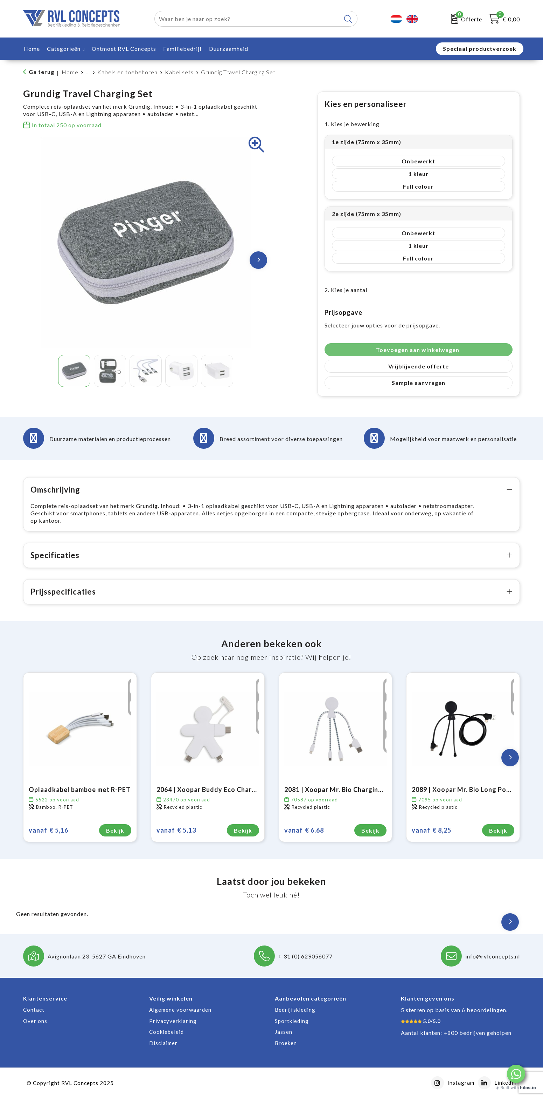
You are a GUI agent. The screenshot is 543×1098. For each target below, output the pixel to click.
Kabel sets (179, 72)
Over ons (35, 1021)
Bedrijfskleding (295, 1009)
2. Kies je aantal (346, 289)
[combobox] (247, 19)
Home (70, 72)
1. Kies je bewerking (352, 124)
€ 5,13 (176, 830)
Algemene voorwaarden (180, 1009)
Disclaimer (163, 1043)
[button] (516, 1074)
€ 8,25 (431, 830)
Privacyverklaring (173, 1021)
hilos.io (528, 1087)
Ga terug (41, 71)
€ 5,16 (48, 830)
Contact (33, 1009)
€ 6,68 (304, 830)
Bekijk (115, 830)
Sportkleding (292, 1021)
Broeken (286, 1043)
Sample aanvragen (418, 382)
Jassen (283, 1032)
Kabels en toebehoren (127, 72)
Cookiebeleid (166, 1032)
